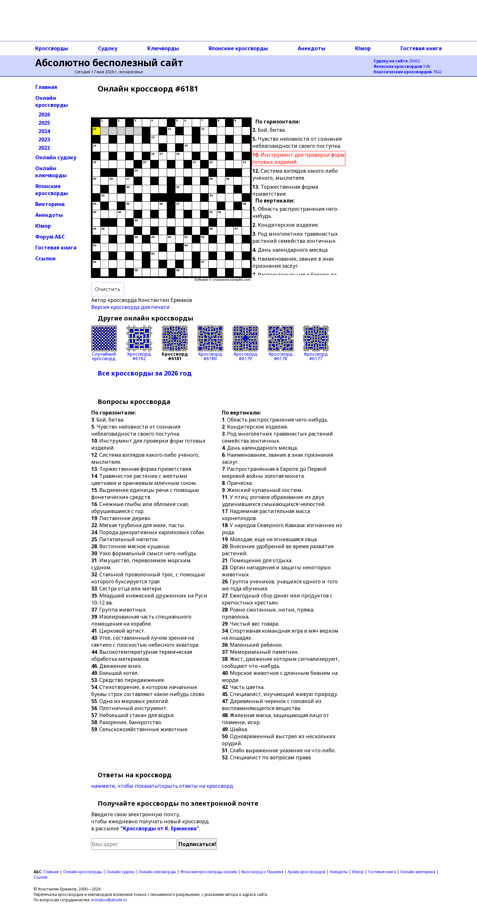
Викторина (50, 204)
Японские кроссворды (238, 48)
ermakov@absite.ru (109, 900)
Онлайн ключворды (51, 172)
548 (402, 66)
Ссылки (45, 258)
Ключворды (163, 48)
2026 (44, 114)
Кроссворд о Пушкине (262, 871)
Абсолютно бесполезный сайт (109, 62)
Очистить (107, 289)
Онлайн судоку (56, 157)
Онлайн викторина (417, 871)
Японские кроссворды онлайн (208, 871)
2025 (44, 122)
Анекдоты (311, 48)
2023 (44, 139)
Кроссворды (51, 48)
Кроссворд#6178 (281, 343)
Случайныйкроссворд (104, 343)
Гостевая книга (421, 48)
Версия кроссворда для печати (130, 307)
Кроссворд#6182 (139, 343)
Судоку (107, 48)
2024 (44, 131)
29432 (397, 61)
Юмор (363, 48)
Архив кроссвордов (306, 871)
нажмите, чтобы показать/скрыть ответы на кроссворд (162, 785)
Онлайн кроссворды (51, 101)
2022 (44, 147)
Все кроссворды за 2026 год (145, 373)
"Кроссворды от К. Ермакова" (159, 828)
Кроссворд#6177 (316, 343)
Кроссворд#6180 (210, 343)
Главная (46, 87)
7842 (408, 72)
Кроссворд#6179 (245, 343)
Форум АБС (50, 236)
